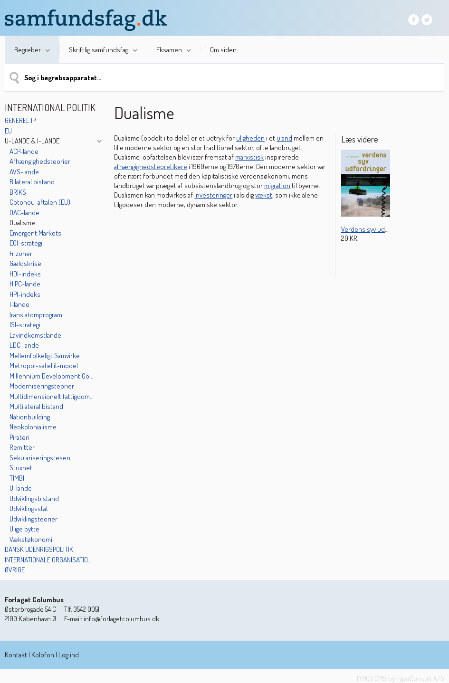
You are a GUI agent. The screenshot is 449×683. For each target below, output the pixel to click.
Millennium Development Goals (52, 375)
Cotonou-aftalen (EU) (40, 202)
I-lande (19, 304)
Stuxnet (21, 467)
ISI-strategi (25, 324)
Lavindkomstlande (35, 335)
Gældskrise (25, 263)
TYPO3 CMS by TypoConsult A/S (400, 678)
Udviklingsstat (29, 508)
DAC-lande (24, 212)
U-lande (21, 488)
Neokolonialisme (33, 426)
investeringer (213, 194)
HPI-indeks (25, 294)
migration (277, 185)
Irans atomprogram (36, 314)
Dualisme (22, 222)
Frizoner (21, 253)
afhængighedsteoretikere (150, 166)
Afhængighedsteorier (40, 161)
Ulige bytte (24, 528)
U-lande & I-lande (32, 140)
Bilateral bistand (32, 181)
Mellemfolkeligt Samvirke (45, 355)
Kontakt (16, 654)
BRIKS (18, 192)
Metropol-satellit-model (44, 365)
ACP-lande (24, 151)
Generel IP (20, 120)
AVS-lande (24, 171)
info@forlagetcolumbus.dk (121, 618)
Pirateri (19, 437)
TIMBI (17, 478)
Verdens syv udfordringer (377, 229)
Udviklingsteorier (33, 518)
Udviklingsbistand (34, 498)
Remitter (22, 447)
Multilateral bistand (36, 406)
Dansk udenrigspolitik (39, 549)
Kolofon (42, 654)
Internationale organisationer (49, 559)
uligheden (250, 137)
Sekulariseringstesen (40, 457)
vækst (263, 194)
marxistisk (249, 156)
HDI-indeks (25, 273)
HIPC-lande (25, 283)
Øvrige (15, 569)
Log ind (68, 654)
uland (284, 137)
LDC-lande (24, 345)
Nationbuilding (30, 416)
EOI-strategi (26, 242)
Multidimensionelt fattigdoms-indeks (52, 396)
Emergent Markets (35, 232)
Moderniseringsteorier (42, 385)
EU (8, 130)
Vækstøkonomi (31, 539)
